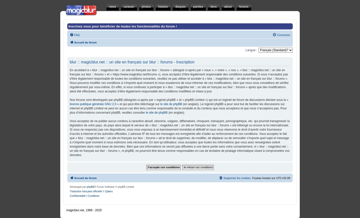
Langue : (251, 50)
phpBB (90, 187)
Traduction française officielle (86, 191)
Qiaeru (109, 191)
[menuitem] (75, 35)
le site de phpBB (171, 104)
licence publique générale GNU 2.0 (93, 104)
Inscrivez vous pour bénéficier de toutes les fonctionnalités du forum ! (122, 26)
